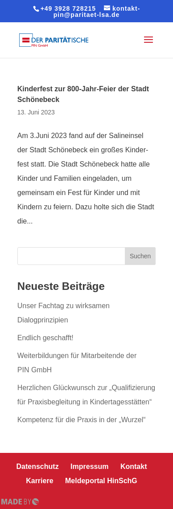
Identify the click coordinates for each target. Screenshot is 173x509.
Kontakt (133, 466)
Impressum (89, 466)
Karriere (39, 481)
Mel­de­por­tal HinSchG (101, 481)
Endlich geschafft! (45, 338)
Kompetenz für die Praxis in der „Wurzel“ (81, 419)
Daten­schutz (37, 466)
